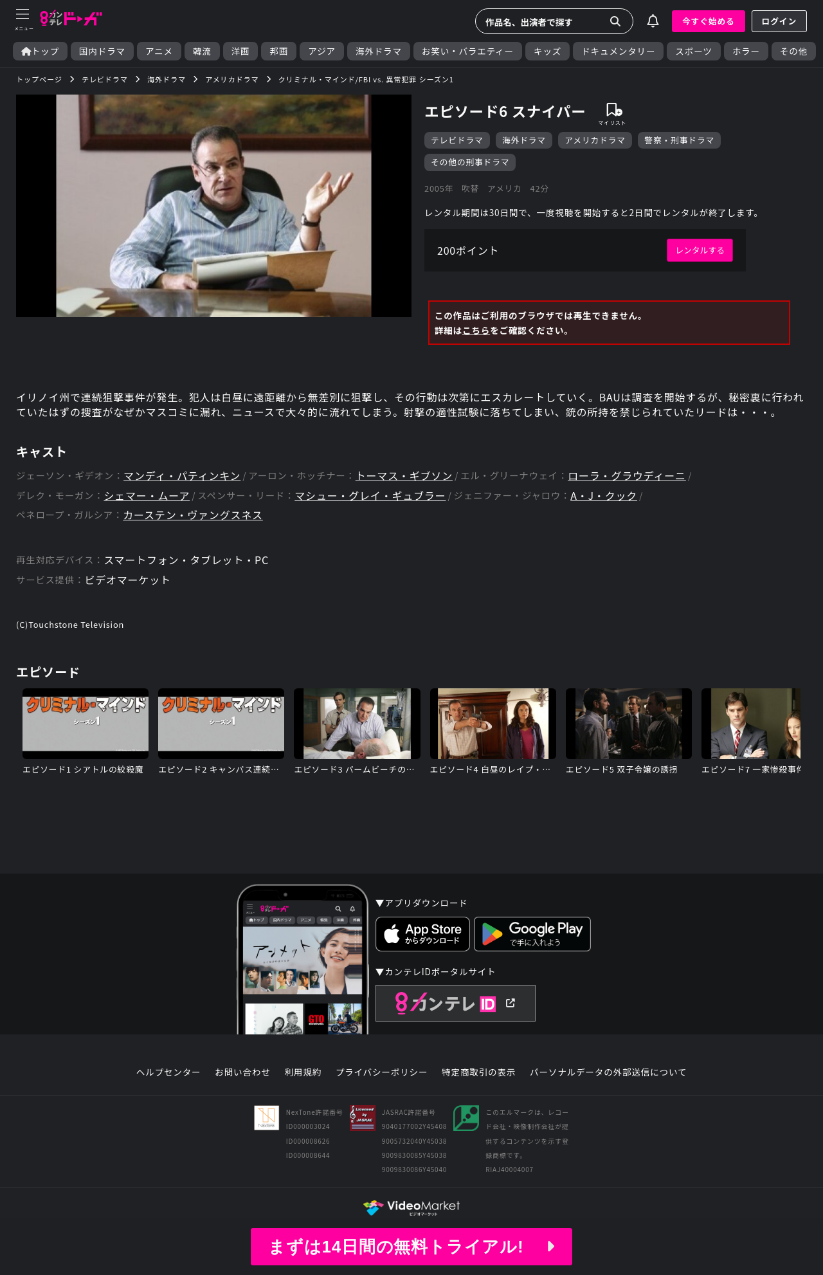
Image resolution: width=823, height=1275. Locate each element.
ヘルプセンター (168, 1072)
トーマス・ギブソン (404, 475)
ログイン (779, 21)
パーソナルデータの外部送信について (608, 1072)
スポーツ (693, 51)
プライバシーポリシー (382, 1072)
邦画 (278, 51)
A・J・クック (603, 495)
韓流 (202, 51)
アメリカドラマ (595, 140)
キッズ (547, 51)
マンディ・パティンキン (181, 475)
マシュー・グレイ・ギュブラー (370, 495)
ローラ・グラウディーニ (627, 475)
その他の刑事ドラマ (470, 162)
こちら (476, 330)
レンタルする (700, 250)
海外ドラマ (379, 51)
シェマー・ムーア (147, 495)
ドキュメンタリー (618, 51)
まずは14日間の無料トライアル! (411, 1246)
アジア (322, 51)
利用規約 (302, 1072)
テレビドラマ (457, 140)
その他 (794, 51)
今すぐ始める (708, 21)
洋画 (240, 51)
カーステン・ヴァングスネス (193, 515)
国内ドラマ (102, 51)
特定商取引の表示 (479, 1072)
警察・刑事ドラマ (679, 140)
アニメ (159, 51)
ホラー (746, 51)
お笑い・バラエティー (468, 51)
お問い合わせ (242, 1072)
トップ (40, 51)
